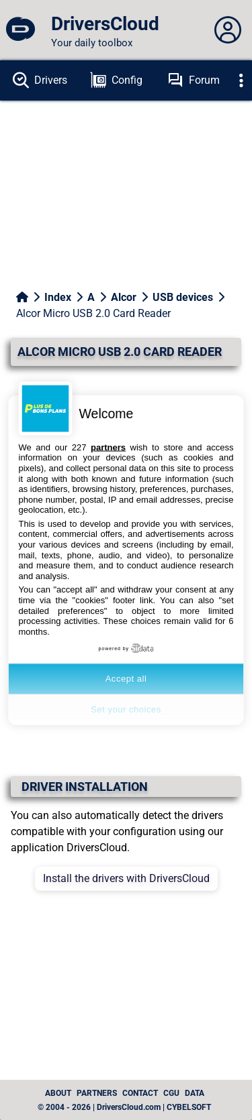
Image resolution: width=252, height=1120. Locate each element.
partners (108, 447)
